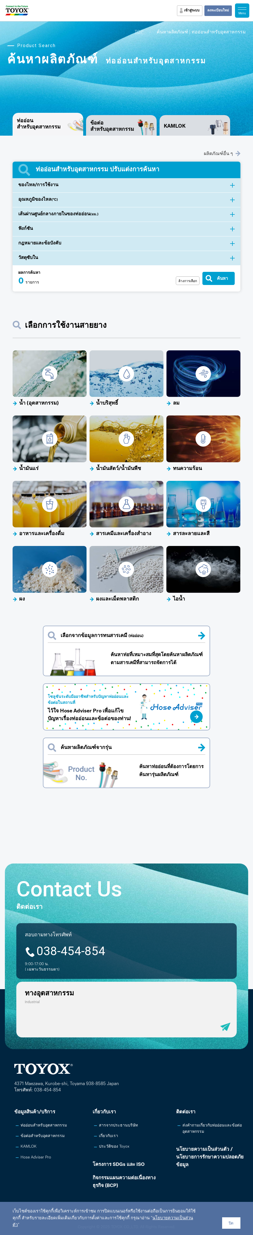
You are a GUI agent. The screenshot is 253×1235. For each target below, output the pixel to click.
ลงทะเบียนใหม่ (218, 10)
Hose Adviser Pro (36, 1157)
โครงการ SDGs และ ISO (119, 1164)
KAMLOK (175, 126)
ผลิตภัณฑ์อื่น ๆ (222, 153)
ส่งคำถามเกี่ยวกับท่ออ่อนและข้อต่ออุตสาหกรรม (212, 1128)
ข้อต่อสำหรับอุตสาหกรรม (112, 126)
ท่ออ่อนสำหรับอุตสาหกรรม (44, 1125)
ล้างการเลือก (187, 281)
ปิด (231, 1223)
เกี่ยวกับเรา (104, 1112)
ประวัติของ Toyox (114, 1146)
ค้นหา (222, 278)
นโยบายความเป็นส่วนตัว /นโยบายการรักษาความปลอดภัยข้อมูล (210, 1157)
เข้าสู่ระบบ (192, 10)
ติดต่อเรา (186, 1112)
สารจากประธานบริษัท (118, 1125)
